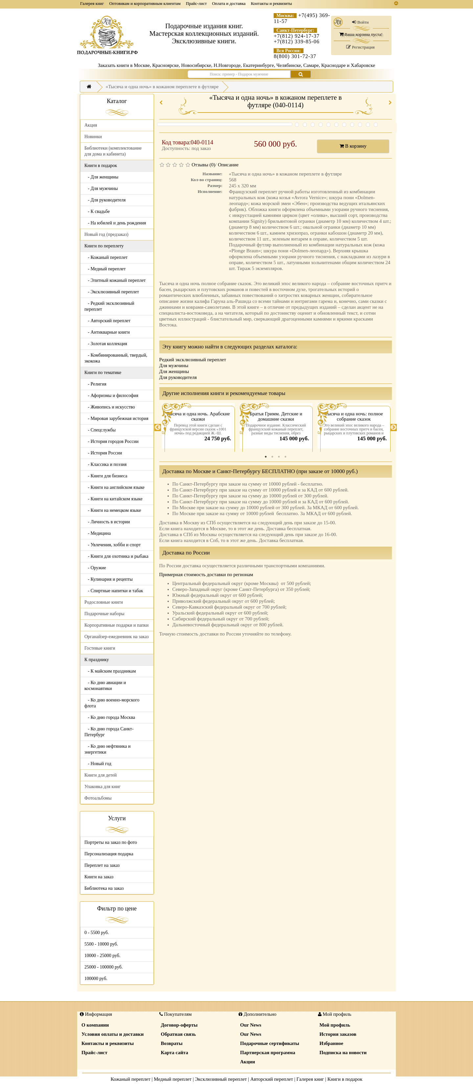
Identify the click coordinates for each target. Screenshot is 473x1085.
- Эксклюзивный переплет (111, 291)
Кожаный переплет (130, 1079)
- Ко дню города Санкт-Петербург (109, 731)
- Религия (95, 384)
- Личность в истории (107, 521)
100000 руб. (95, 978)
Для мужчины (174, 365)
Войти (360, 22)
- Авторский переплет (107, 320)
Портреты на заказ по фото (110, 842)
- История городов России (111, 441)
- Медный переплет (105, 268)
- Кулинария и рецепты (108, 579)
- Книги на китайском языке (113, 498)
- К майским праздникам (110, 671)
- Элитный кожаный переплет (115, 280)
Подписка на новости (343, 1052)
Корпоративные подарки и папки (116, 625)
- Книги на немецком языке (112, 510)
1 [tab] (265, 456)
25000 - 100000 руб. (103, 967)
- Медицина (97, 533)
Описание (228, 164)
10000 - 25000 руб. (102, 955)
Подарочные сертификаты (269, 1043)
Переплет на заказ (102, 865)
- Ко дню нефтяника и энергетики (107, 749)
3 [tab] (279, 456)
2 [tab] (272, 456)
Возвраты (172, 1043)
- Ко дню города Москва (109, 717)
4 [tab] (285, 456)
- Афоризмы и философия (111, 395)
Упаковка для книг (102, 786)
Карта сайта (174, 1052)
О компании (95, 1025)
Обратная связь (178, 1034)
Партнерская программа (267, 1052)
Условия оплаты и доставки (112, 1034)
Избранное (331, 1043)
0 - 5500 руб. (96, 932)
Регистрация (360, 47)
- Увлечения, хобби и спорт (112, 544)
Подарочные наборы (104, 613)
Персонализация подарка (108, 853)
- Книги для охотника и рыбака (116, 556)
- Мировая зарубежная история (116, 418)
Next (393, 427)
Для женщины (174, 371)
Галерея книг (92, 3)
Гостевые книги (99, 648)
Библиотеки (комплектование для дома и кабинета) (113, 151)
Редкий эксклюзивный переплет (192, 359)
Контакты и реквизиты (271, 3)
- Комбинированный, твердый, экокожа (115, 358)
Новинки (93, 136)
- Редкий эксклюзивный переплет (109, 306)
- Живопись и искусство (109, 407)
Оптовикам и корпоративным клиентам (144, 3)
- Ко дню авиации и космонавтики (105, 685)
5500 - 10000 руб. (101, 944)
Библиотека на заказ (104, 888)
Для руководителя (178, 377)
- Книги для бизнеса (105, 475)
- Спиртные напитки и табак (113, 590)
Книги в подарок (345, 1079)
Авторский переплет (271, 1079)
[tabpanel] (198, 427)
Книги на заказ (98, 876)
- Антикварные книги (107, 332)
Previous (157, 427)
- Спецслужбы (100, 430)
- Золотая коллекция (105, 343)
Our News (250, 1025)
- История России (103, 452)
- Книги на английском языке (114, 487)
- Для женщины (101, 177)
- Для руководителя (105, 200)
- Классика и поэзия (105, 464)
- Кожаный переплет (105, 257)
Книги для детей (100, 775)
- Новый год (97, 763)
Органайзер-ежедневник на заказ (116, 636)
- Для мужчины (101, 188)
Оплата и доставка (228, 3)
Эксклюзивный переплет (221, 1079)
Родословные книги (103, 602)
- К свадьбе (97, 211)
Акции (247, 1061)
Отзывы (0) (203, 164)
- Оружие (95, 567)
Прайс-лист (196, 3)
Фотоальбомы (98, 798)
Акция (90, 125)
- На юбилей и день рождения (115, 222)
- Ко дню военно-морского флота (111, 703)
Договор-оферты (179, 1025)
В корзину (353, 146)
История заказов (338, 1034)
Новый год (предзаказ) (106, 234)
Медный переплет (172, 1079)
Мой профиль (335, 1025)
